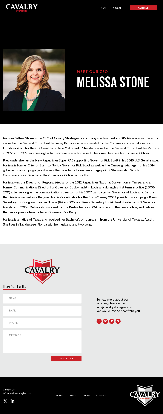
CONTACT (101, 395)
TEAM (87, 395)
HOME (103, 7)
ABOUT (117, 7)
